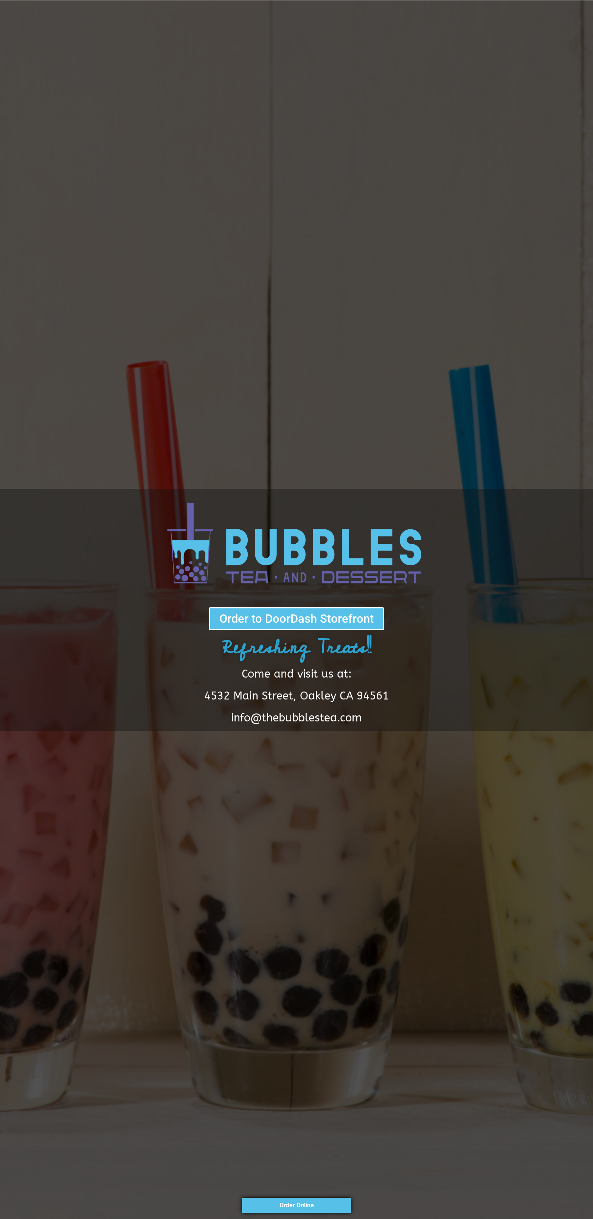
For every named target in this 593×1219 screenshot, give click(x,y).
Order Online (296, 1205)
